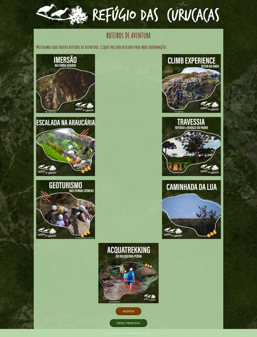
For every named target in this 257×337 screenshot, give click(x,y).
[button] (128, 311)
